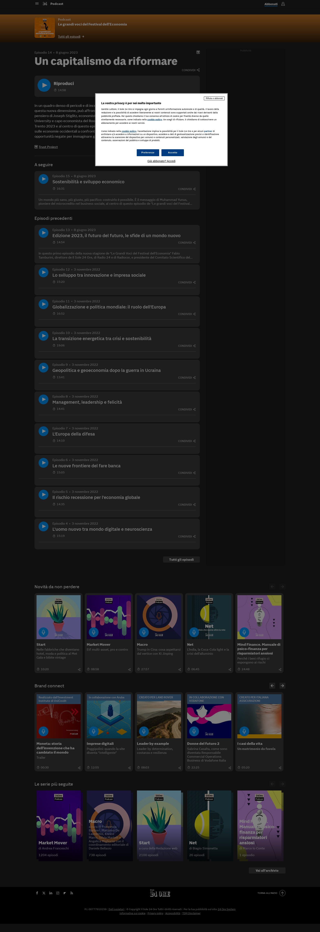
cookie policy (154, 119)
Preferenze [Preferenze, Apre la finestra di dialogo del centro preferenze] (147, 152)
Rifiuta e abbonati (214, 98)
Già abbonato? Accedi (162, 161)
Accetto (172, 152)
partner (208, 131)
